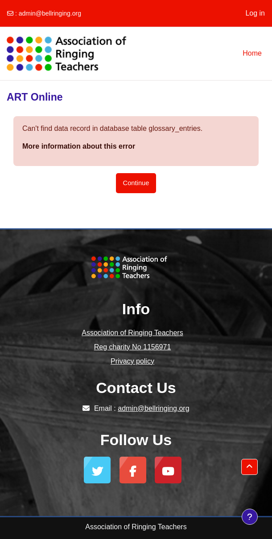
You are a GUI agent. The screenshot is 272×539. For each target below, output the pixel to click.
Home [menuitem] (252, 53)
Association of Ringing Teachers (132, 332)
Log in (255, 13)
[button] (249, 467)
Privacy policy (132, 361)
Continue (136, 182)
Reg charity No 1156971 (132, 347)
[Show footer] (250, 517)
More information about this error (78, 146)
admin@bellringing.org (50, 13)
